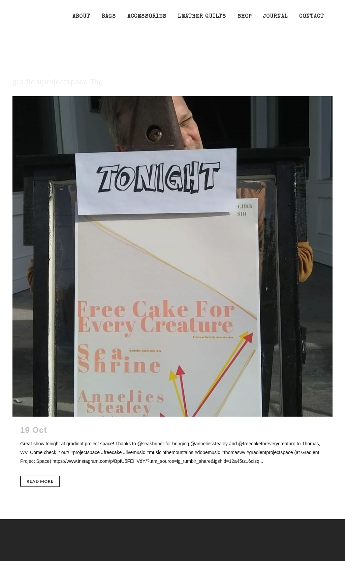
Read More (40, 481)
